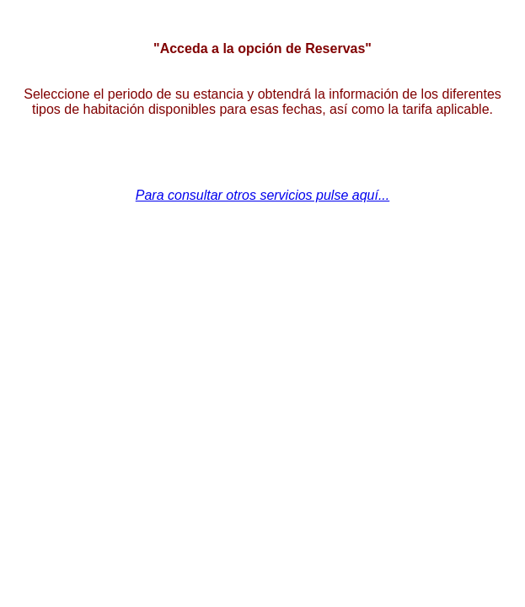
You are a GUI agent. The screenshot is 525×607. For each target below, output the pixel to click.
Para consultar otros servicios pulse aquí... (262, 195)
